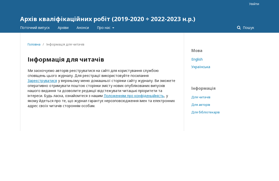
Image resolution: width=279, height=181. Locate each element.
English (197, 59)
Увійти (254, 4)
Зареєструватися (42, 80)
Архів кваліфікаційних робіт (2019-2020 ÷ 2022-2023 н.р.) (107, 19)
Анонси (83, 27)
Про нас (104, 27)
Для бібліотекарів (205, 112)
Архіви (63, 27)
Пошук (248, 27)
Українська (200, 66)
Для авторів (200, 104)
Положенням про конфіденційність (134, 95)
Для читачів (200, 97)
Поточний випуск (35, 27)
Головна (34, 44)
